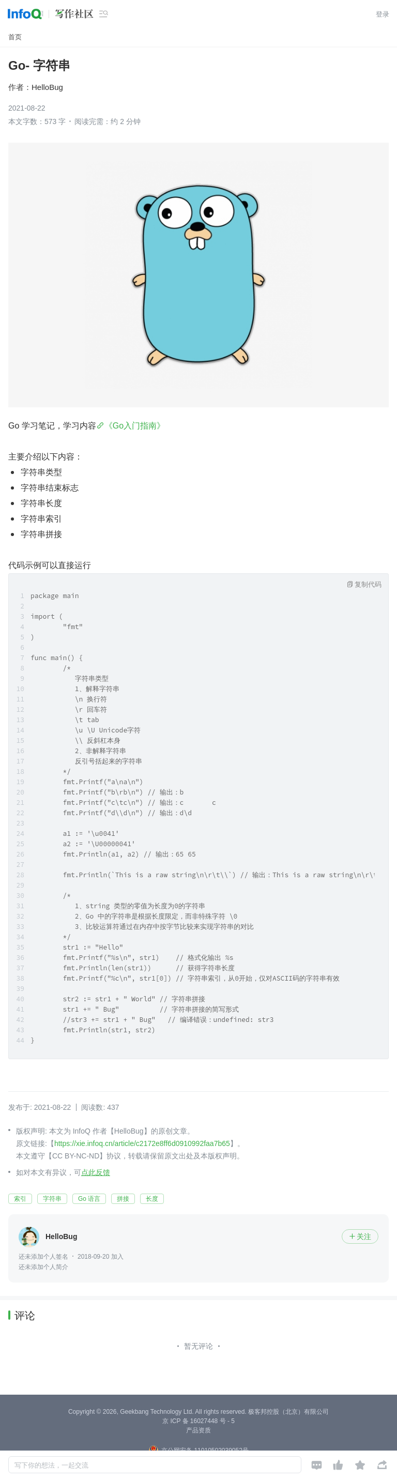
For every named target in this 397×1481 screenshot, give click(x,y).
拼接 (123, 1198)
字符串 (52, 1198)
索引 (20, 1198)
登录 (382, 14)
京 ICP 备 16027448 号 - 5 (198, 1421)
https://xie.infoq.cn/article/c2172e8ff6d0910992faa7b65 (142, 1143)
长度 (152, 1198)
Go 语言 (89, 1198)
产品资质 (198, 1430)
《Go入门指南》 (134, 425)
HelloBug (47, 87)
